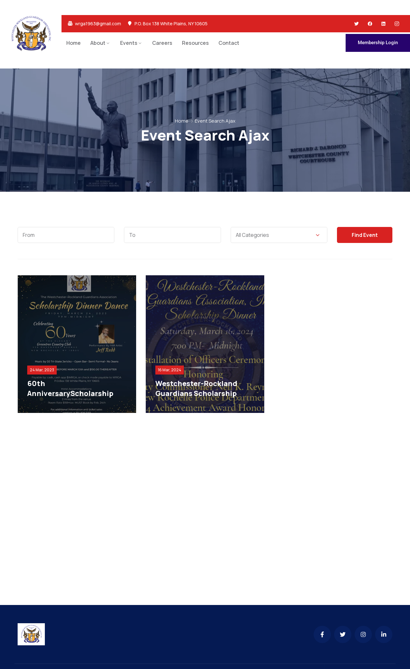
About (97, 42)
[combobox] (279, 235)
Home (73, 42)
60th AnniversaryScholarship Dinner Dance (70, 393)
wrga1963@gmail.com (98, 24)
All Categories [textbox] (252, 234)
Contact (228, 42)
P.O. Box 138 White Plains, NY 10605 (171, 24)
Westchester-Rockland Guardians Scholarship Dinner (196, 393)
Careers (162, 42)
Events (128, 42)
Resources (195, 42)
